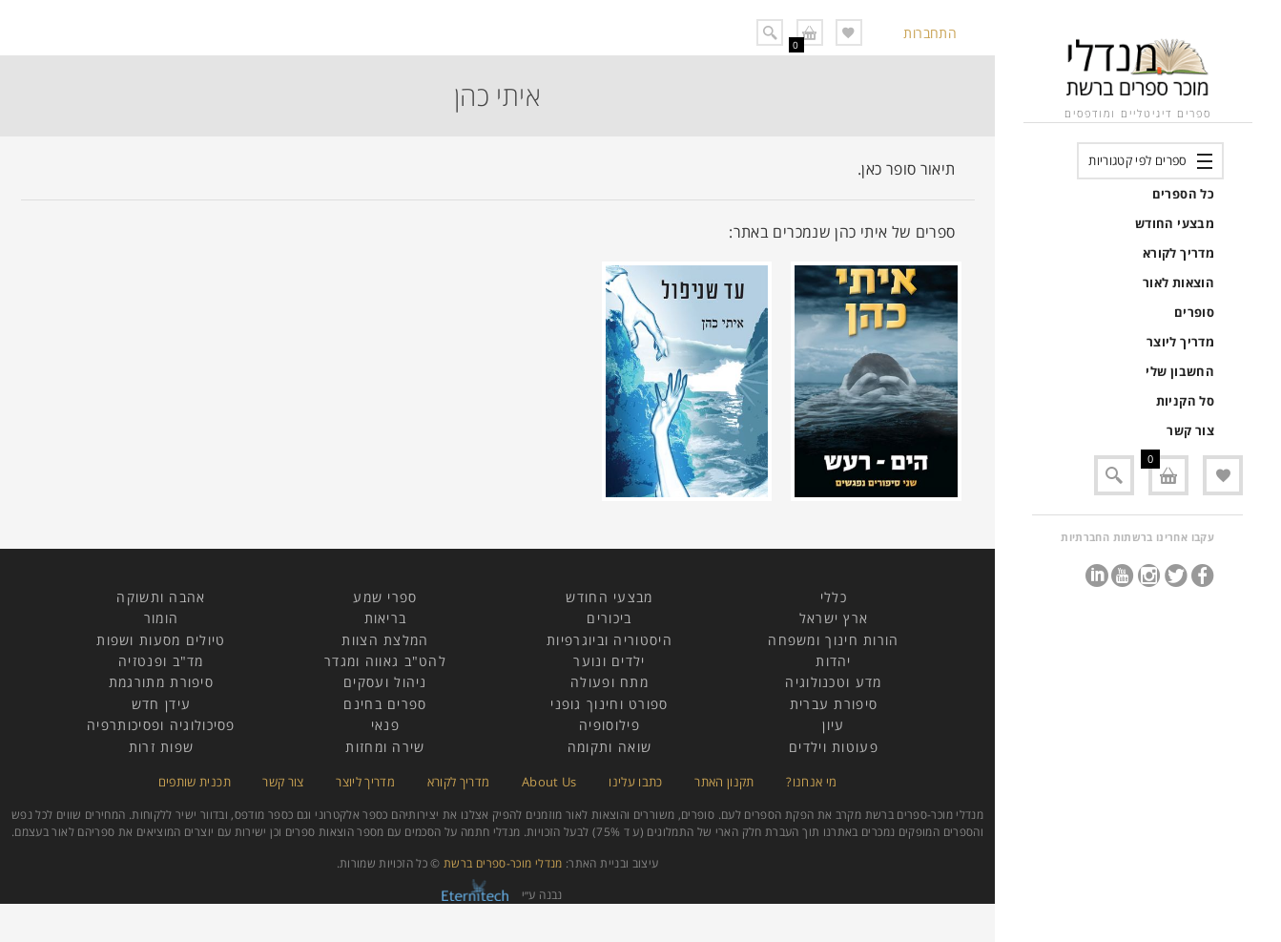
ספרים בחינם (384, 704)
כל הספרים (1183, 193)
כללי (833, 597)
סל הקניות (1185, 400)
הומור (161, 618)
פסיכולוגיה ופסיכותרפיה (161, 725)
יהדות (834, 661)
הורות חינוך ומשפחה (833, 640)
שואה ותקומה (609, 747)
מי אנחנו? (811, 781)
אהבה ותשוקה (160, 597)
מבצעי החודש (1174, 223)
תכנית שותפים (194, 781)
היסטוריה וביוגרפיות (609, 640)
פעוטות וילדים (833, 747)
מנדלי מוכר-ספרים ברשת (503, 863)
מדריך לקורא (1178, 253)
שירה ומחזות (384, 747)
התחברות (930, 33)
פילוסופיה (609, 725)
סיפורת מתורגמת (161, 682)
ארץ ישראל (834, 618)
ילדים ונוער (609, 661)
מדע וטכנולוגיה (833, 682)
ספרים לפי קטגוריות (1137, 160)
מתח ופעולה (609, 682)
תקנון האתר (724, 781)
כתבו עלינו (636, 781)
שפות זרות (162, 747)
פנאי (385, 725)
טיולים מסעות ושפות (160, 640)
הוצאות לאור (1178, 282)
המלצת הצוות (384, 640)
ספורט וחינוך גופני (609, 704)
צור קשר (1190, 430)
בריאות (385, 618)
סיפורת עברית (834, 704)
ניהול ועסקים (385, 682)
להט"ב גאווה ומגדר (385, 661)
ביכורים (609, 618)
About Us (549, 781)
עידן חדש (161, 704)
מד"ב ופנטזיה (161, 661)
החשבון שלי (1180, 371)
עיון (833, 725)
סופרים (1194, 312)
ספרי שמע (385, 597)
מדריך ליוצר (1180, 341)
